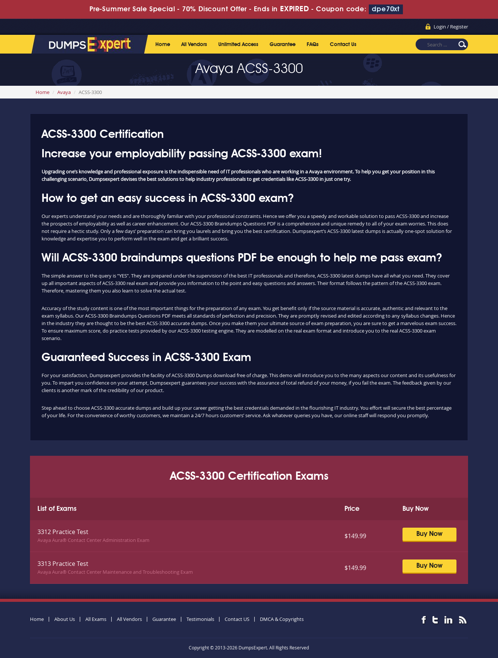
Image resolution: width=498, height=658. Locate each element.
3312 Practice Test (62, 532)
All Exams (95, 619)
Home (162, 44)
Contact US (237, 619)
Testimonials (200, 619)
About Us (64, 619)
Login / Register (451, 26)
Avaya (64, 92)
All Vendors (194, 44)
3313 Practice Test (62, 564)
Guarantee (282, 44)
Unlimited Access (238, 44)
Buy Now (429, 534)
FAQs (313, 44)
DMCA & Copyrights (282, 619)
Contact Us (343, 44)
